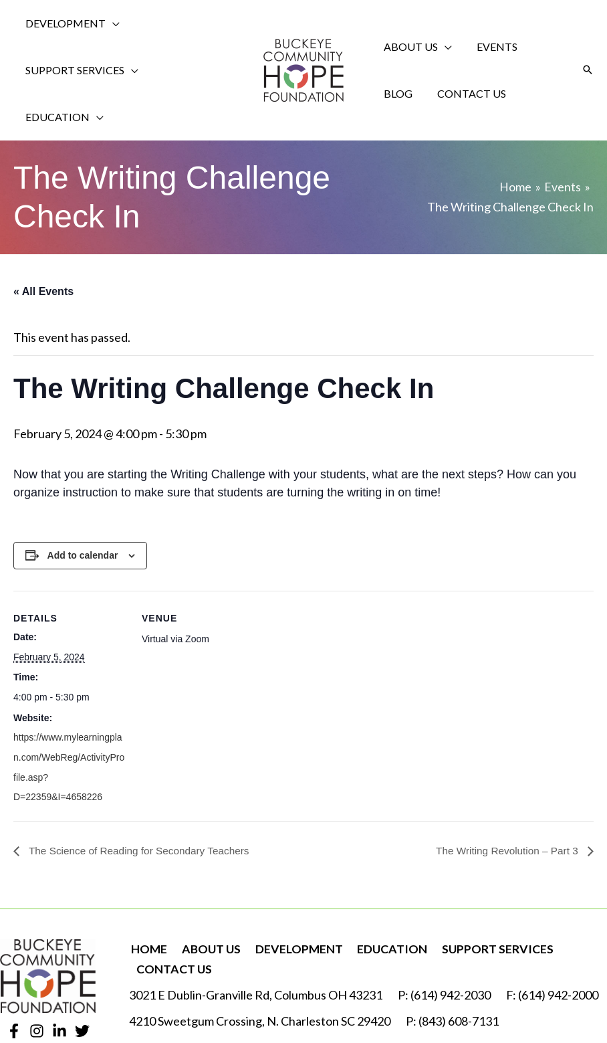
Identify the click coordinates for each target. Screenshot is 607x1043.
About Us (208, 902)
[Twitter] (82, 984)
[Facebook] (14, 984)
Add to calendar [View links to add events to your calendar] (82, 509)
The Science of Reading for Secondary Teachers (142, 804)
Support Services (489, 902)
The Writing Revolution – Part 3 (505, 804)
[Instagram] (36, 984)
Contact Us (173, 922)
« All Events (43, 244)
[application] (109, 23)
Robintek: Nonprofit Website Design (513, 1002)
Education (385, 902)
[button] (588, 46)
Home (147, 902)
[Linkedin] (59, 984)
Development (294, 902)
